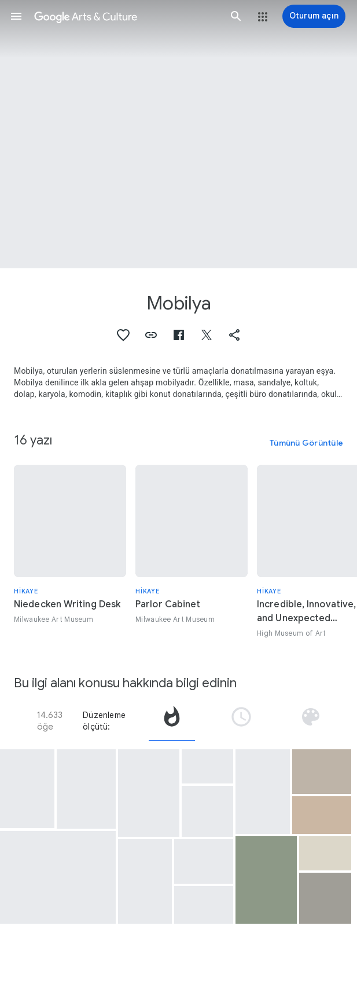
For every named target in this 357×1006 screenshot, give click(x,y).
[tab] (172, 721)
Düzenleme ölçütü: (104, 721)
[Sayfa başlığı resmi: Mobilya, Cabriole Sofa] (178, 134)
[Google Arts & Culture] (126, 16)
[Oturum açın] (313, 16)
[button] (16, 16)
